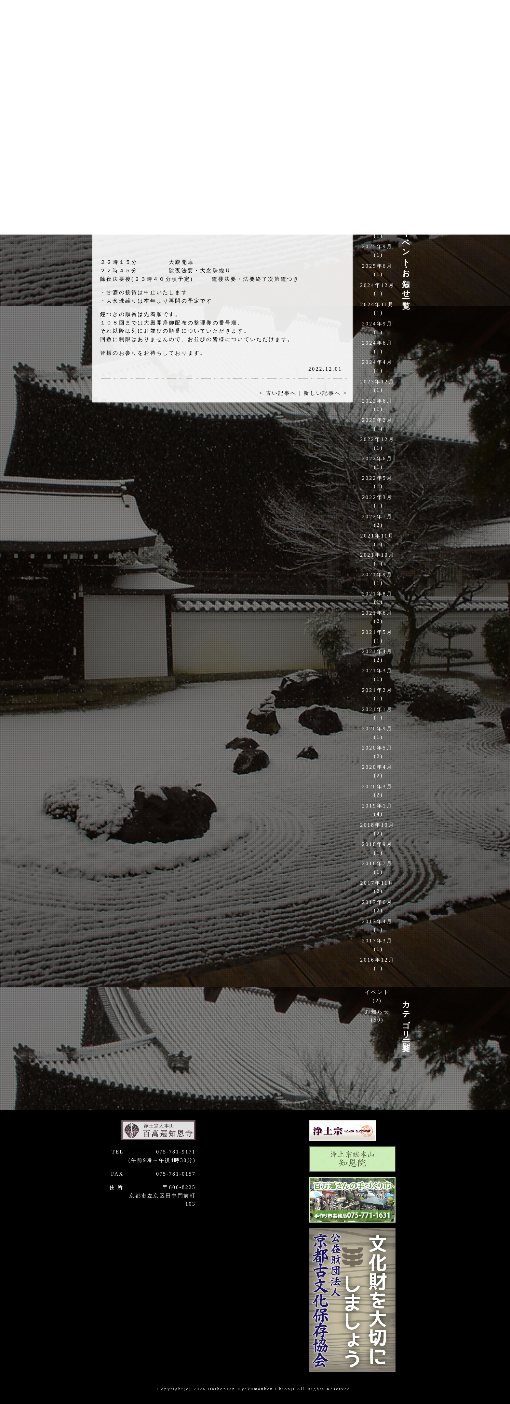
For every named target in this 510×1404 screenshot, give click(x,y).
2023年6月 (377, 401)
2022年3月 (377, 497)
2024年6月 (377, 343)
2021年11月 (377, 535)
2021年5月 (377, 632)
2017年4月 (377, 921)
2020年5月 (377, 748)
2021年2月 (377, 690)
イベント (377, 992)
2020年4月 (377, 767)
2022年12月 (377, 439)
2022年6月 (377, 458)
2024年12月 (377, 285)
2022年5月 (377, 478)
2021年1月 (377, 709)
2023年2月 (377, 420)
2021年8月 (377, 593)
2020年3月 (377, 786)
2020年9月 (377, 728)
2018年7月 (377, 863)
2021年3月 (377, 670)
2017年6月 (377, 902)
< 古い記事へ (278, 393)
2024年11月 (377, 304)
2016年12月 (377, 960)
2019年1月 (377, 806)
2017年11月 (377, 883)
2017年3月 (377, 940)
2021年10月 (377, 555)
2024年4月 (377, 362)
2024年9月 (377, 323)
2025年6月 (377, 266)
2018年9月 (377, 844)
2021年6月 (377, 613)
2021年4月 (377, 651)
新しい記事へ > (325, 393)
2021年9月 (377, 574)
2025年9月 (377, 246)
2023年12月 (377, 381)
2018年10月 (377, 825)
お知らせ (377, 1011)
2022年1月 (377, 516)
